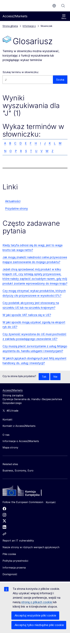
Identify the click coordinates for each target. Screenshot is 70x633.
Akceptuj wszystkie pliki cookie (35, 615)
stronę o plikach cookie (37, 602)
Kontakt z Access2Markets (19, 425)
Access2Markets (13, 390)
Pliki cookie (9, 554)
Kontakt (51, 502)
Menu (63, 17)
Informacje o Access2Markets (21, 441)
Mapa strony (10, 447)
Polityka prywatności (15, 560)
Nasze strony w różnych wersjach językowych (31, 547)
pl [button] (54, 6)
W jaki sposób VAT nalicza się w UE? (27, 315)
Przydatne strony (16, 208)
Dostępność (10, 574)
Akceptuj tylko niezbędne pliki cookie (39, 625)
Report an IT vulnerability (18, 540)
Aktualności (12, 201)
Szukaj (63, 6)
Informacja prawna (14, 567)
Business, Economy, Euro (18, 470)
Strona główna (10, 26)
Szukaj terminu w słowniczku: (21, 72)
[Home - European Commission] (25, 491)
